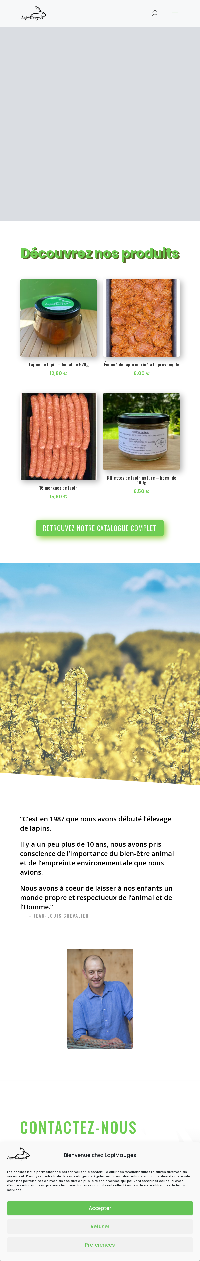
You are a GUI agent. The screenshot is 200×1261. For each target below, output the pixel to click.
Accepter (100, 1208)
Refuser (100, 1226)
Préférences (100, 1244)
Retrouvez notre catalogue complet (100, 474)
